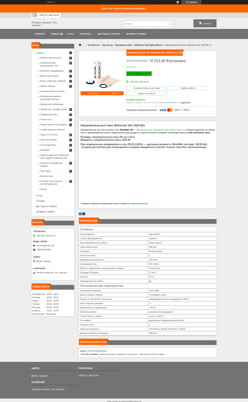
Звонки (43, 189)
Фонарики (45, 150)
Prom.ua (137, 396)
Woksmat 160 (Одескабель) (148, 45)
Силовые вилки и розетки (52, 91)
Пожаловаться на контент (124, 399)
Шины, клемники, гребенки (53, 81)
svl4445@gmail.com (45, 245)
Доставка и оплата (109, 34)
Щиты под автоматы (49, 76)
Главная (40, 34)
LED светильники (48, 140)
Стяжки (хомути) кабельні (52, 129)
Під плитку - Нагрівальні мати (117, 45)
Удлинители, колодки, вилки (53, 109)
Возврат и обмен (136, 34)
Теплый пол (94, 45)
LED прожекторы (48, 145)
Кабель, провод (47, 86)
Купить (139, 74)
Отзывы (40, 200)
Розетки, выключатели (50, 58)
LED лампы (45, 171)
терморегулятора (139, 198)
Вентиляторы (46, 176)
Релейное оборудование (52, 71)
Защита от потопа (48, 134)
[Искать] (168, 24)
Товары (55, 34)
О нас (70, 34)
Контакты (85, 34)
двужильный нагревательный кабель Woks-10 (162, 124)
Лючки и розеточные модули (53, 124)
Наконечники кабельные (51, 104)
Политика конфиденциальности (151, 399)
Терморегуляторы (48, 114)
